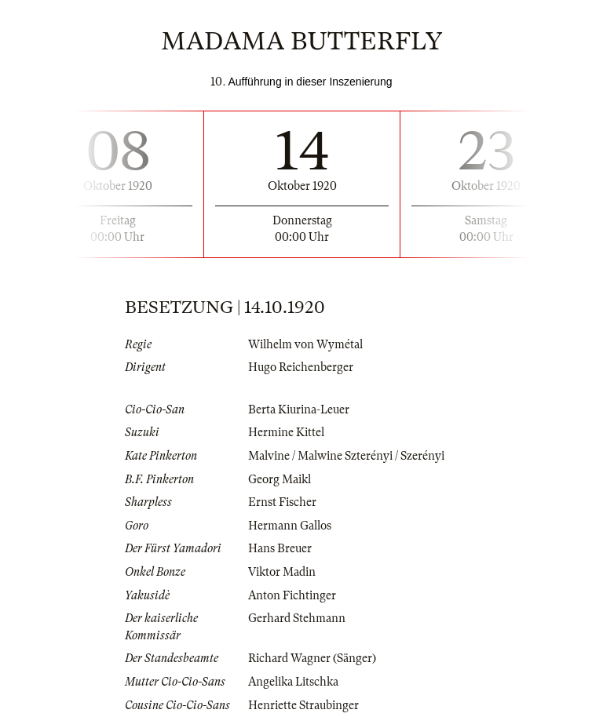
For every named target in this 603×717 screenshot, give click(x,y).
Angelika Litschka (293, 681)
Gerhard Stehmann (296, 618)
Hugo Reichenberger (300, 367)
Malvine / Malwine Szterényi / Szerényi (346, 455)
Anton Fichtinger (292, 595)
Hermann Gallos (289, 525)
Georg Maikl (279, 479)
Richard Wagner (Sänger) (312, 658)
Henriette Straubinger (303, 705)
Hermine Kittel (286, 432)
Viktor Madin (282, 572)
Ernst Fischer (282, 502)
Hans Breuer (280, 548)
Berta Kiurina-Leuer (298, 409)
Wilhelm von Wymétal (305, 344)
